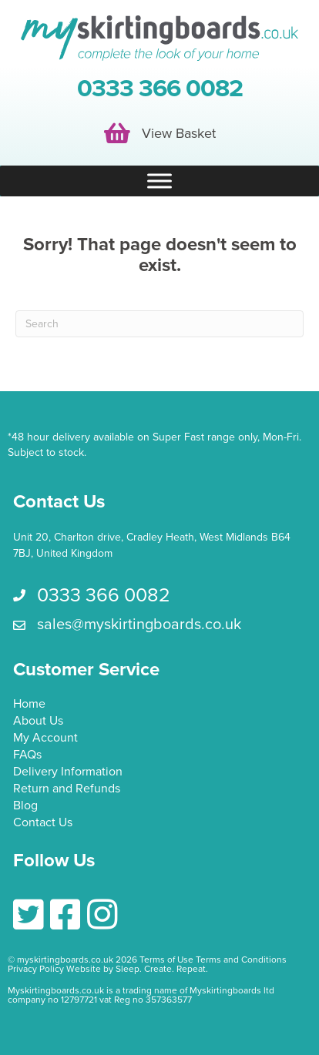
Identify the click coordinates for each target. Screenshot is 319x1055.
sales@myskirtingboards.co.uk (139, 624)
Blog (25, 806)
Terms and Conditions (241, 959)
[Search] (159, 323)
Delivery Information (68, 772)
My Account (45, 738)
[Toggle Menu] (159, 181)
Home (29, 705)
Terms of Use (166, 959)
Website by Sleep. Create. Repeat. (138, 968)
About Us (38, 721)
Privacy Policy (36, 968)
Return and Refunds (66, 789)
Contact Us (42, 823)
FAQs (27, 755)
